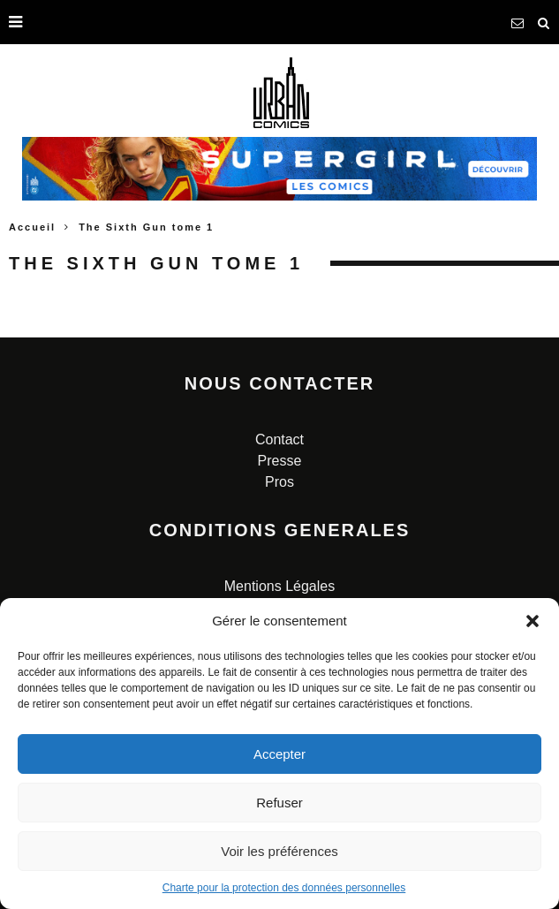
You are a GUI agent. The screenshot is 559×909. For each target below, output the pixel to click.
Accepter (279, 753)
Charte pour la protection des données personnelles (284, 888)
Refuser (279, 802)
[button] (532, 621)
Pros (279, 481)
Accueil (32, 227)
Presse (280, 460)
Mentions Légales (279, 586)
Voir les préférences (279, 851)
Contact (279, 439)
